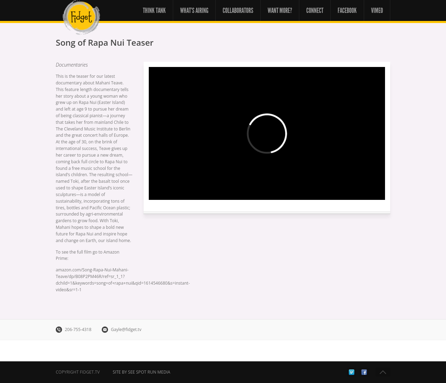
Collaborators (238, 10)
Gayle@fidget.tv (126, 329)
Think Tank (154, 10)
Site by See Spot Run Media (141, 372)
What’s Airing (194, 10)
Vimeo (377, 10)
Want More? (280, 10)
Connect (314, 10)
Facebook (347, 10)
